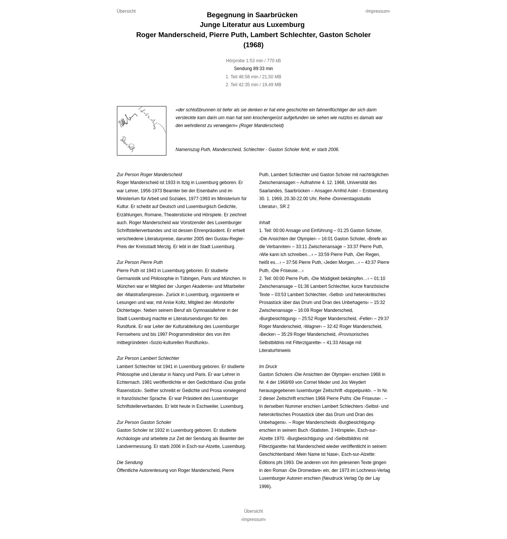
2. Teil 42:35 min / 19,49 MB (253, 84)
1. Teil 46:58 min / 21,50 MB (253, 76)
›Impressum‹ (377, 11)
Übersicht (126, 11)
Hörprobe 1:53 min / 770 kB (253, 60)
